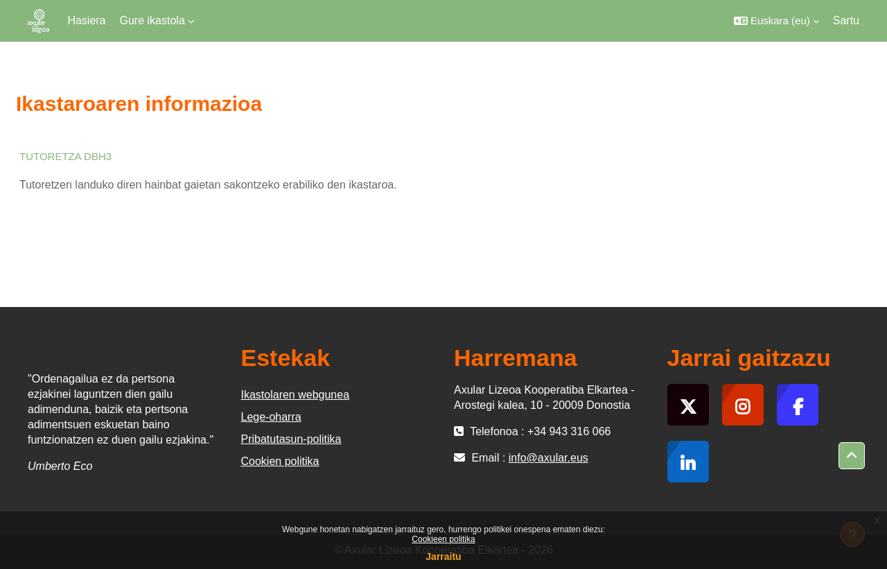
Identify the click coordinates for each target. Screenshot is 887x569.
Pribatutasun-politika (291, 439)
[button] (776, 21)
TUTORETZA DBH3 (65, 156)
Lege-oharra (271, 417)
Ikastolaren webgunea (295, 395)
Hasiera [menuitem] (86, 20)
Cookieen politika (443, 539)
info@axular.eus (548, 458)
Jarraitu (443, 556)
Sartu (846, 20)
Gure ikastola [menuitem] (152, 20)
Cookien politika (280, 461)
